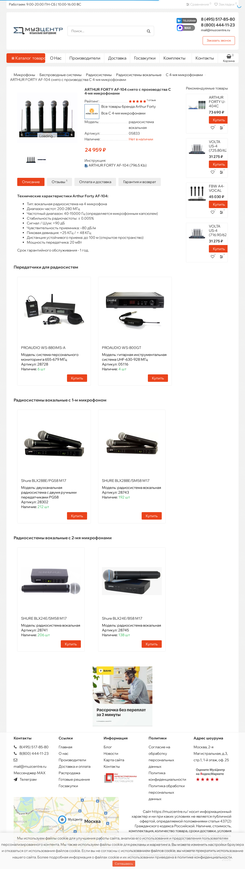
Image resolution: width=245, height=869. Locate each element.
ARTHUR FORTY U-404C (217, 101)
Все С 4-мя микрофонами (123, 113)
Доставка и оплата (74, 766)
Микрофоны (24, 74)
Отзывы (59, 181)
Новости (111, 753)
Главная (65, 746)
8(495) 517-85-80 (31, 746)
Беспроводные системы (60, 74)
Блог (108, 746)
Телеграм (25, 779)
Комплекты (175, 56)
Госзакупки (145, 57)
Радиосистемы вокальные (138, 74)
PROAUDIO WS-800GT (121, 347)
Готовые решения (74, 779)
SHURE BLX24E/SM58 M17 (44, 618)
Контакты (204, 57)
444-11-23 (218, 24)
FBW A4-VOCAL (216, 188)
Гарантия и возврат (139, 181)
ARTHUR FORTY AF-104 (115, 165)
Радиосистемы (99, 74)
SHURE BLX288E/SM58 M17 (126, 480)
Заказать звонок (219, 40)
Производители (84, 57)
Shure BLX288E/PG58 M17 (43, 480)
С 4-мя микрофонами (184, 74)
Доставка (117, 57)
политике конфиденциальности (204, 857)
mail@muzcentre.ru (215, 30)
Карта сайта (114, 759)
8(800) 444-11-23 (31, 753)
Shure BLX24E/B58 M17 (122, 618)
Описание (31, 181)
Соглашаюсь (124, 863)
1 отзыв (151, 100)
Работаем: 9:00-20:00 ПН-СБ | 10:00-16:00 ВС (45, 4)
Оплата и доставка (95, 181)
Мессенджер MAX (29, 772)
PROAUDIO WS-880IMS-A (43, 347)
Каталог (27, 58)
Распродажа (69, 772)
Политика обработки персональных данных (167, 792)
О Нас (55, 57)
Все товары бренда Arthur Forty (128, 106)
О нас (63, 753)
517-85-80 (218, 19)
